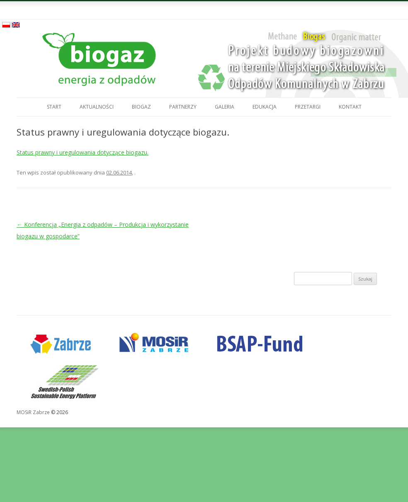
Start (54, 106)
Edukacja (265, 106)
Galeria (224, 106)
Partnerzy (183, 106)
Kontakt (350, 106)
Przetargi (308, 106)
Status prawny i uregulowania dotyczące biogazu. (82, 152)
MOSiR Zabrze (33, 412)
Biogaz (141, 106)
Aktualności (97, 106)
